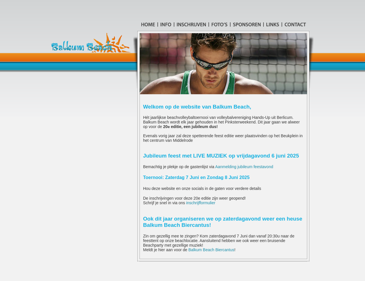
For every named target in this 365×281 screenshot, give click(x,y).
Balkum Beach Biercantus (211, 249)
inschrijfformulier (200, 203)
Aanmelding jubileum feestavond (244, 166)
